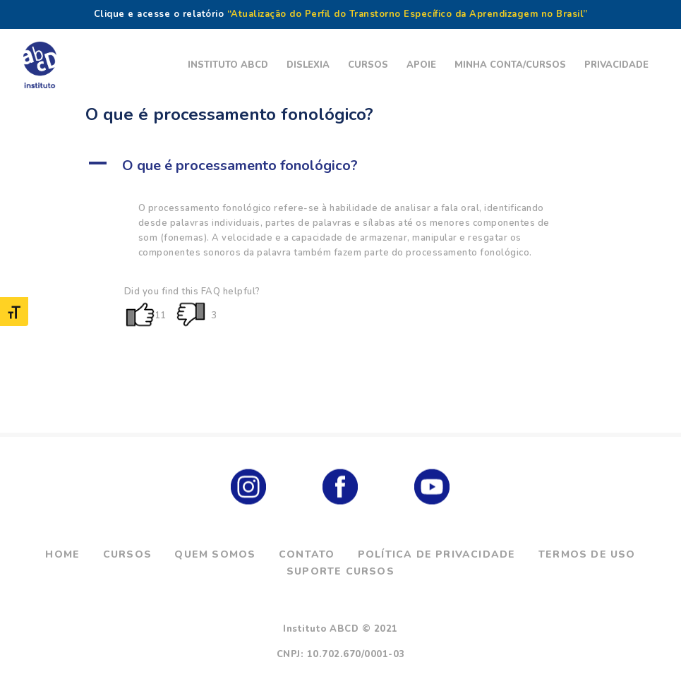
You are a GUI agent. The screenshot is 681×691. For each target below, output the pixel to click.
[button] (340, 166)
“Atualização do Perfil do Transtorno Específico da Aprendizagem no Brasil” (407, 14)
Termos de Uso (587, 554)
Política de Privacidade (437, 554)
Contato (307, 554)
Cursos (127, 554)
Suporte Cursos (340, 571)
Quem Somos (214, 554)
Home (62, 554)
